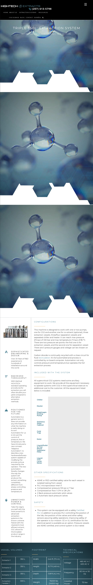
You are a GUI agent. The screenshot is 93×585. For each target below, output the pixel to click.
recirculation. (44, 358)
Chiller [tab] (40, 400)
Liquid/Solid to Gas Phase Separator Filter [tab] (42, 448)
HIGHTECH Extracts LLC (20, 6)
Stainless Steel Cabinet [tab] (41, 423)
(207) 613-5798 (42, 8)
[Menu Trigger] (85, 4)
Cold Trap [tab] (39, 432)
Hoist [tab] (39, 439)
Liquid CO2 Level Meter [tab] (39, 460)
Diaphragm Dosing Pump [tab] (41, 414)
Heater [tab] (40, 406)
